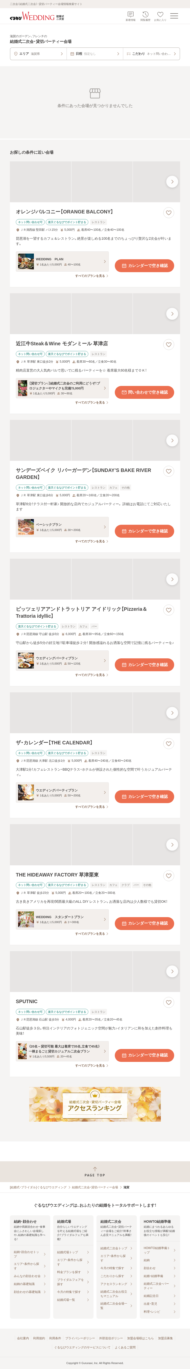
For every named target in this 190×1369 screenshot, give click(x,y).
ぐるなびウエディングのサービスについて (82, 1347)
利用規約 (39, 1338)
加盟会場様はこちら (140, 1338)
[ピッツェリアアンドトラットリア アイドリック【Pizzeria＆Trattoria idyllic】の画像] (95, 579)
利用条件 (55, 1338)
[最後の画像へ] (172, 182)
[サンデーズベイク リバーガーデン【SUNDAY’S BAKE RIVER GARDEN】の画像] (95, 440)
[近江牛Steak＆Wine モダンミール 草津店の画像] (95, 313)
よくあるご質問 (125, 1347)
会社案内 (23, 1338)
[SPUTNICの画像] (95, 971)
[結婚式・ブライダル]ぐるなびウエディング (38, 1187)
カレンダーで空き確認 (144, 266)
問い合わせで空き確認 (144, 392)
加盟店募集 (165, 1338)
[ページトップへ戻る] (95, 1171)
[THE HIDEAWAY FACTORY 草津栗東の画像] (95, 844)
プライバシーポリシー (80, 1338)
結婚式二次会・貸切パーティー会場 (95, 1187)
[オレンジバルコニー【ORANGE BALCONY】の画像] (95, 181)
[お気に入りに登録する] (168, 212)
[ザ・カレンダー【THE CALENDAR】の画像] (95, 712)
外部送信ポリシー (111, 1338)
